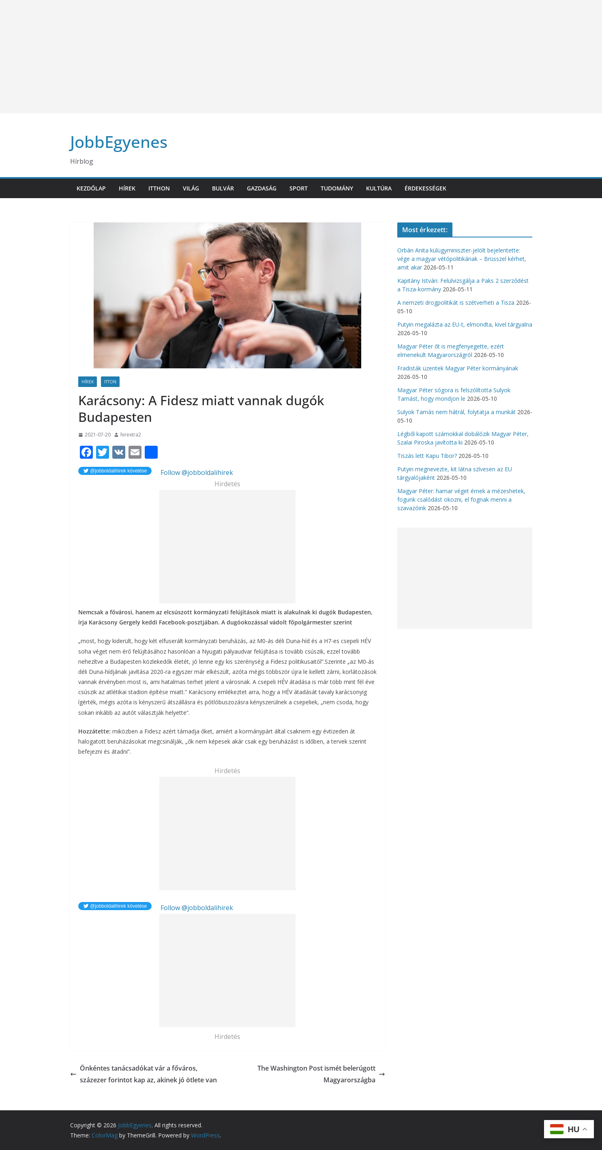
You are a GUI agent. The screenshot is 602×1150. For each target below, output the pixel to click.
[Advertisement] (243, 56)
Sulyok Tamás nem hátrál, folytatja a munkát (456, 412)
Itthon (159, 188)
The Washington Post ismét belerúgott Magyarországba (321, 1074)
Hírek (127, 188)
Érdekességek (425, 188)
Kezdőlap (91, 188)
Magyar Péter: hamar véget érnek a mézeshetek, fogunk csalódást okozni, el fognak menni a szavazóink (461, 499)
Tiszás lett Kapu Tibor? (427, 456)
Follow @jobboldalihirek (196, 472)
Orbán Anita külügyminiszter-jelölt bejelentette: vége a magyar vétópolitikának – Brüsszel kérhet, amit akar (461, 258)
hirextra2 (130, 434)
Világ (191, 188)
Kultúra (379, 188)
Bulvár (223, 188)
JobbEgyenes (118, 141)
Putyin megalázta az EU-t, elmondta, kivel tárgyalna (464, 324)
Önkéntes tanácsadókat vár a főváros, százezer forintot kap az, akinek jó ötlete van (143, 1074)
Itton (110, 382)
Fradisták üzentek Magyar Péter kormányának (457, 368)
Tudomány (337, 188)
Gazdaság (261, 188)
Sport (298, 188)
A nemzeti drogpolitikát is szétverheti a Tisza (455, 302)
